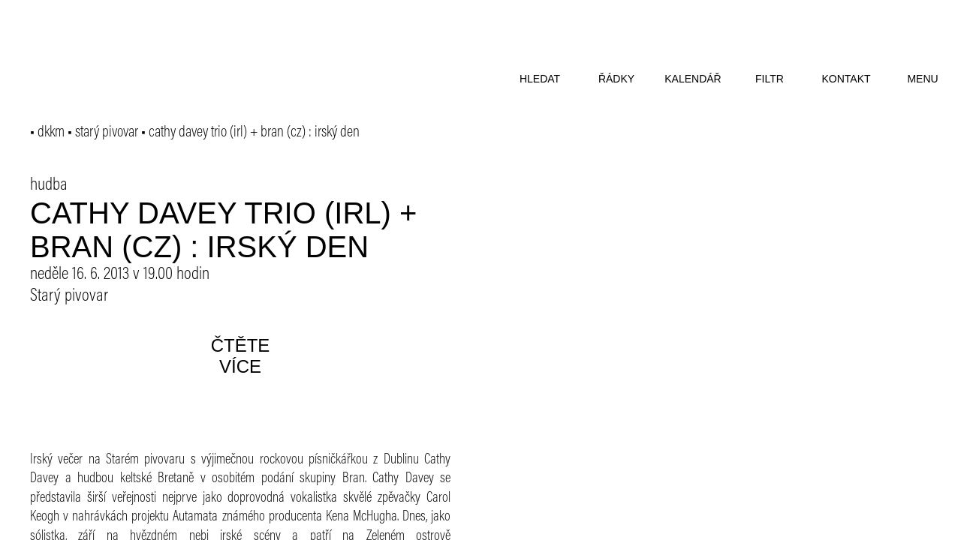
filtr (769, 79)
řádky (616, 79)
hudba (49, 185)
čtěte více (240, 355)
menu (922, 79)
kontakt (845, 79)
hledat (540, 79)
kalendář (692, 79)
